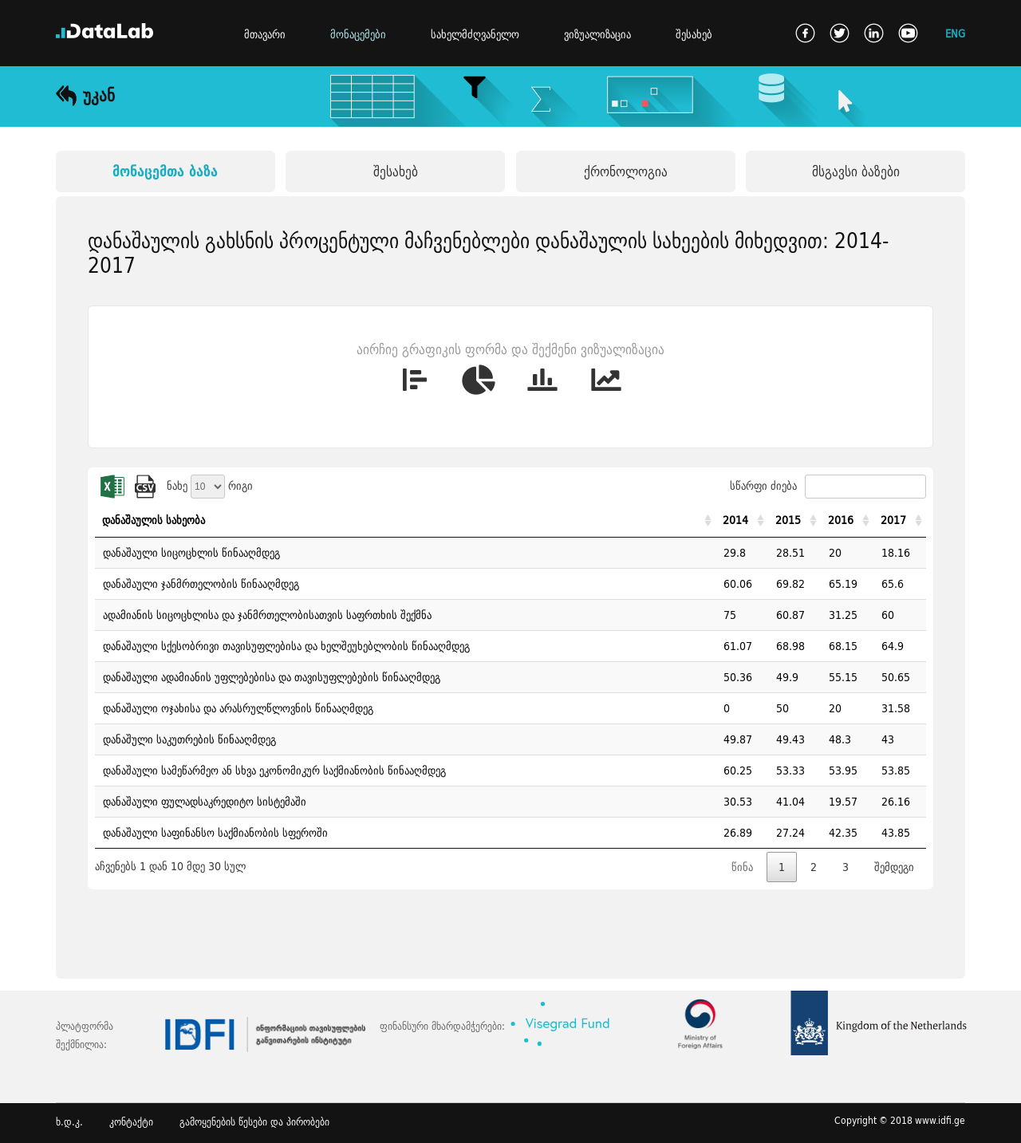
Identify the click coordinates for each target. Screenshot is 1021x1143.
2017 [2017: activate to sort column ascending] (893, 520)
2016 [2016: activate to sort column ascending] (840, 520)
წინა (742, 867)
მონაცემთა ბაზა (165, 171)
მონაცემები (358, 34)
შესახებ (694, 34)
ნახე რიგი (210, 486)
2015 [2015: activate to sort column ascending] (788, 520)
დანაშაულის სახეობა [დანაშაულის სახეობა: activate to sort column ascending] (153, 520)
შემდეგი (894, 867)
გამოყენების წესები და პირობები (254, 1121)
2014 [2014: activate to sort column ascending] (735, 520)
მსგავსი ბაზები (856, 171)
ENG (955, 33)
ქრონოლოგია (626, 171)
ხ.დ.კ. (69, 1121)
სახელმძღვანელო (475, 34)
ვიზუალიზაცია (597, 34)
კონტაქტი (131, 1121)
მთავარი (265, 34)
